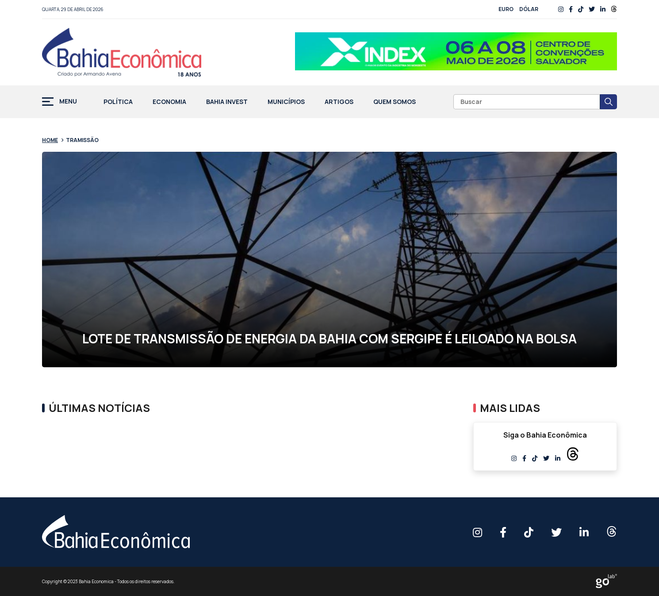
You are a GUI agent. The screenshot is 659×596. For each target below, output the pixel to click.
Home (50, 140)
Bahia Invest (227, 102)
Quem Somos (394, 102)
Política (118, 102)
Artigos (339, 102)
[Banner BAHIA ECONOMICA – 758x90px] (456, 52)
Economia (169, 102)
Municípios (286, 102)
